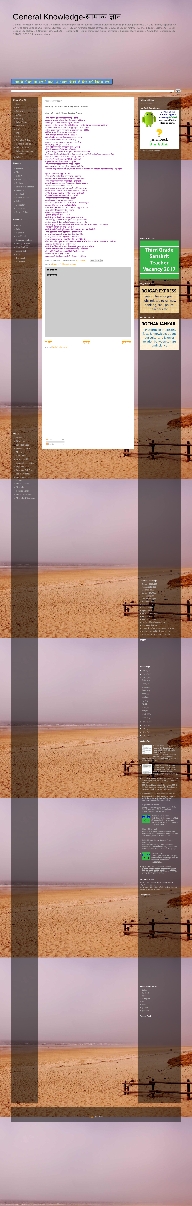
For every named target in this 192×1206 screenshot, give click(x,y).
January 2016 (147, 599)
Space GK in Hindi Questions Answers (157, 867)
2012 (145, 735)
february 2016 (147, 584)
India (18, 229)
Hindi (18, 179)
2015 (145, 725)
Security (19, 118)
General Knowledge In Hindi (164, 765)
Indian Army (21, 122)
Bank (18, 104)
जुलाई (144, 697)
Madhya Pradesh (23, 243)
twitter (144, 990)
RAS (18, 129)
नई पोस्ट (48, 342)
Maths (18, 172)
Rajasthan (20, 233)
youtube (145, 1008)
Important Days (22, 466)
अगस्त (144, 694)
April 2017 (146, 611)
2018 (145, 674)
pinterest (145, 1011)
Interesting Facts (23, 448)
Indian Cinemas (22, 483)
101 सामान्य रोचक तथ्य (149, 625)
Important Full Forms (25, 470)
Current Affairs (22, 212)
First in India (21, 441)
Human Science (22, 198)
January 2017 (147, 593)
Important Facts (22, 445)
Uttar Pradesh (22, 247)
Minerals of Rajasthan (25, 498)
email (144, 1005)
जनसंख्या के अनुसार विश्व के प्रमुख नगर (154, 631)
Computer (20, 205)
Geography (20, 194)
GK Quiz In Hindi (157, 853)
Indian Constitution (24, 494)
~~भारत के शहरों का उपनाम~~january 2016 (157, 628)
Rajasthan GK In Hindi (150, 805)
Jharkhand (20, 258)
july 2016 (145, 590)
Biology (19, 183)
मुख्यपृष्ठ (86, 342)
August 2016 (147, 587)
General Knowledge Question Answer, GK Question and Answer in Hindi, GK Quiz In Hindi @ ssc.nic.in (164, 749)
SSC (18, 107)
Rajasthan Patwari (23, 144)
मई (143, 704)
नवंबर (144, 684)
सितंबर (144, 691)
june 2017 (146, 608)
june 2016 (146, 596)
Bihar (18, 254)
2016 (145, 722)
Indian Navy (21, 157)
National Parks (22, 491)
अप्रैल (144, 707)
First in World (22, 459)
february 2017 (56, 264)
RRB (18, 136)
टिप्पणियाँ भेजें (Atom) (59, 347)
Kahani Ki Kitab (146, 103)
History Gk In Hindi (149, 829)
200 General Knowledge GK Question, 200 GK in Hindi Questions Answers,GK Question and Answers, (160, 780)
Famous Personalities (25, 463)
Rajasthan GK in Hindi (160, 816)
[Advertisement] (76, 57)
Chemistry (20, 208)
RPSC (18, 115)
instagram (146, 999)
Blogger (92, 1117)
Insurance (20, 126)
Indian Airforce (22, 147)
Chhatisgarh (21, 251)
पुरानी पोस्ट (126, 342)
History (19, 176)
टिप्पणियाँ (50, 444)
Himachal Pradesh (24, 240)
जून (143, 701)
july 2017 (145, 605)
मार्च (143, 711)
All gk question (147, 616)
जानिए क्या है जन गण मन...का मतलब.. (154, 634)
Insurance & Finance (25, 187)
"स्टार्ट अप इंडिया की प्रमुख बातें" (152, 622)
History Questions (69, 264)
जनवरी (144, 718)
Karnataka (20, 262)
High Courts (21, 455)
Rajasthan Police (23, 140)
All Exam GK (147, 613)
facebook (145, 993)
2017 (145, 677)
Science (19, 168)
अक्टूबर (144, 687)
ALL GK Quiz (147, 619)
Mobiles (19, 452)
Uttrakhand (21, 236)
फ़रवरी (144, 714)
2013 (145, 732)
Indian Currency (23, 474)
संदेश (49, 440)
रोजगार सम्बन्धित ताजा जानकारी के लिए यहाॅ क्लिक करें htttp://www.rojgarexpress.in (157, 884)
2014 (145, 729)
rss (143, 1002)
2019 (145, 671)
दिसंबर (144, 680)
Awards (19, 437)
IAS (17, 133)
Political (19, 201)
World (18, 225)
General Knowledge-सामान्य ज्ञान (67, 16)
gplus (144, 996)
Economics (20, 190)
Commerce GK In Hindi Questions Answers (158, 794)
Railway (19, 111)
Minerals (20, 487)
